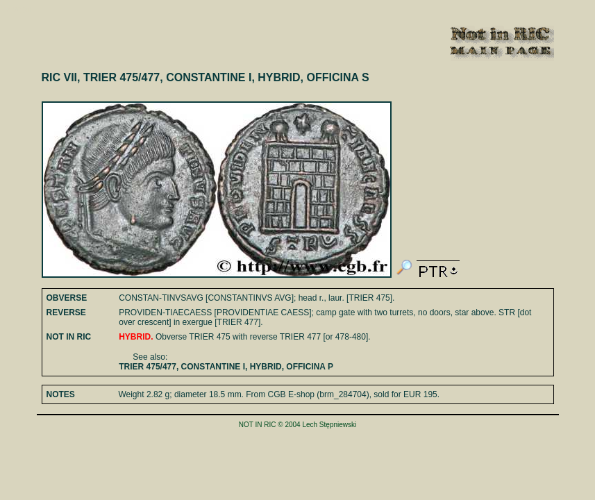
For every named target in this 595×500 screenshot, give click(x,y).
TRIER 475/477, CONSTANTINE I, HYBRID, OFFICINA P (226, 367)
